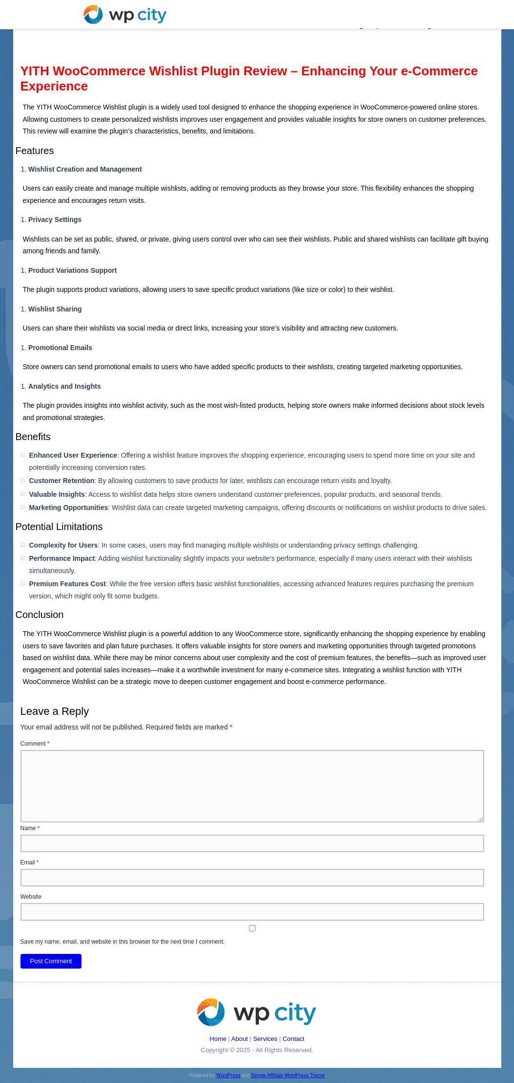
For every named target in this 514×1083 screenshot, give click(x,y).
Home (217, 1038)
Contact (294, 1038)
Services (265, 1038)
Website (31, 896)
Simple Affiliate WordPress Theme (288, 1075)
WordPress (228, 1075)
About (239, 1038)
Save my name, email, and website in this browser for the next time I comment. (123, 941)
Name (30, 828)
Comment (35, 743)
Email (30, 862)
